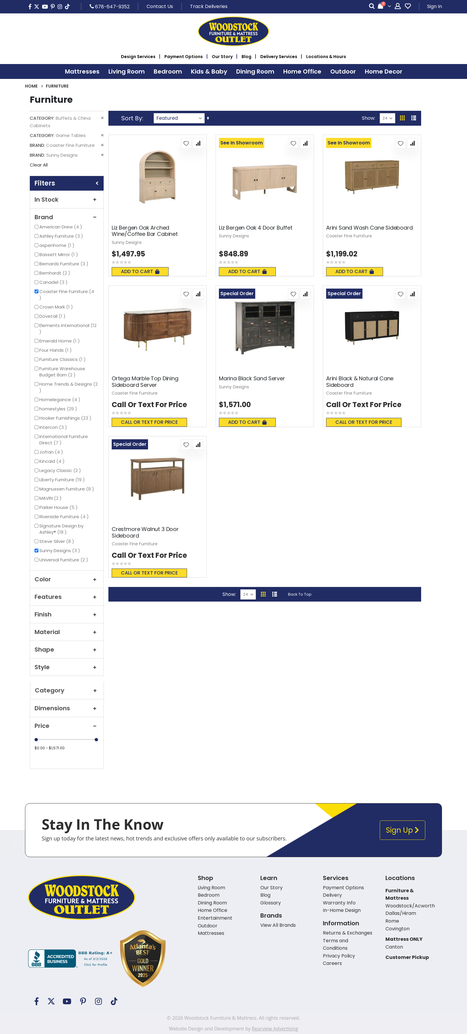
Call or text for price (149, 422)
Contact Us (160, 6)
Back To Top (300, 594)
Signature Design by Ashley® (61, 529)
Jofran (52, 452)
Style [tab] (67, 667)
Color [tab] (67, 579)
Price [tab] (67, 726)
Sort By (131, 118)
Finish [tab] (67, 614)
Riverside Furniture (64, 516)
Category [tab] (67, 690)
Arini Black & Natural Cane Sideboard (359, 381)
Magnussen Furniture (67, 489)
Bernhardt (55, 273)
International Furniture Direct (63, 439)
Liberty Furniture (62, 479)
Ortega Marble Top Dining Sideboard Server (145, 381)
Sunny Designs (60, 550)
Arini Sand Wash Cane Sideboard (369, 228)
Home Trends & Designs (68, 387)
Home (31, 86)
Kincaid (52, 461)
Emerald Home (60, 341)
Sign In (434, 6)
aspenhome (57, 245)
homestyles (59, 409)
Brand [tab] (67, 217)
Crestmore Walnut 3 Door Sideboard (145, 532)
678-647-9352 (110, 6)
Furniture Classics (63, 359)
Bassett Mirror (59, 254)
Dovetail (53, 316)
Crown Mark (56, 307)
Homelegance (60, 399)
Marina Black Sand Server (252, 378)
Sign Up (402, 830)
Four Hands (56, 350)
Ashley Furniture (62, 236)
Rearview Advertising (275, 1028)
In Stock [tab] (67, 199)
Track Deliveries (209, 6)
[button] (186, 143)
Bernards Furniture (64, 264)
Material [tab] (67, 632)
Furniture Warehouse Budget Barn (62, 371)
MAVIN (51, 498)
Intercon (54, 427)
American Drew (61, 227)
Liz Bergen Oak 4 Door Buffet (255, 228)
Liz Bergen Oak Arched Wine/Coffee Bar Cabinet (145, 231)
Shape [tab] (67, 649)
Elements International (67, 328)
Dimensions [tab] (67, 708)
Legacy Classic (60, 470)
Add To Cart (140, 271)
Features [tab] (67, 597)
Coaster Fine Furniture (66, 294)
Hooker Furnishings (66, 418)
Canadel (54, 282)
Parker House (59, 507)
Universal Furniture (64, 560)
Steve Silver (57, 541)
